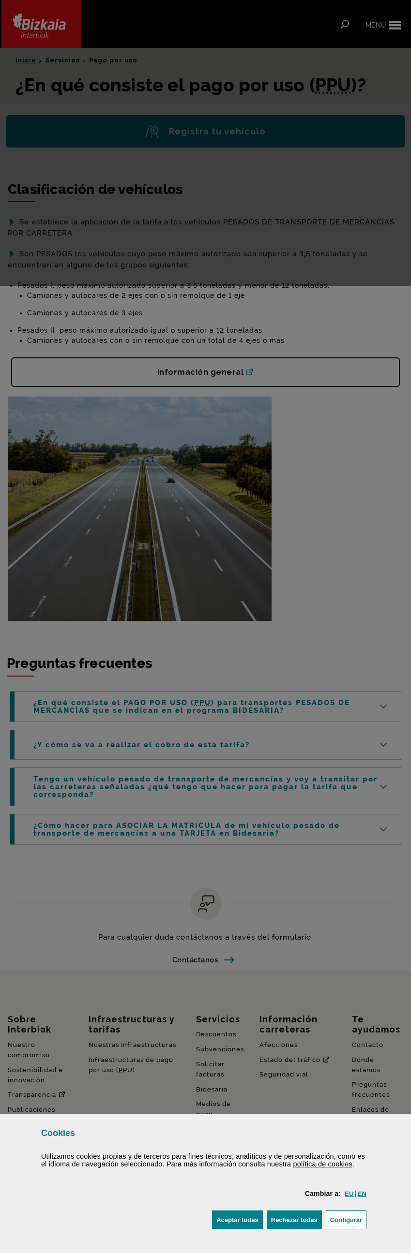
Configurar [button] (348, 1219)
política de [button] (322, 1164)
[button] (349, 1193)
